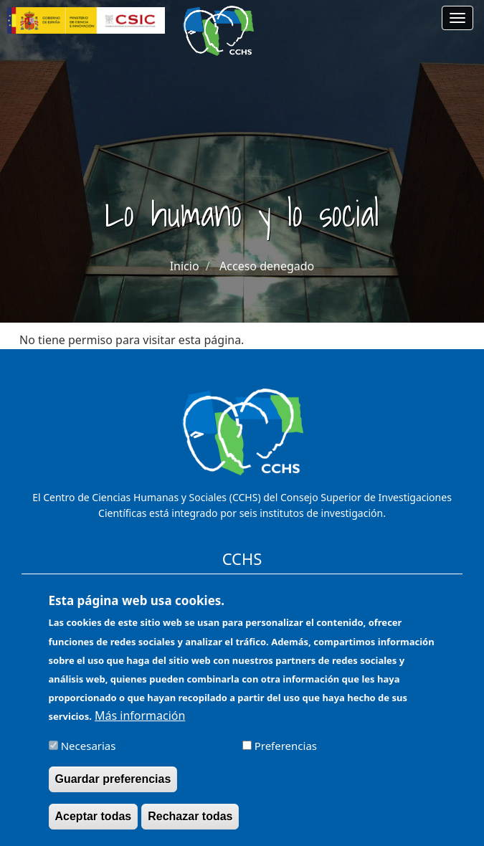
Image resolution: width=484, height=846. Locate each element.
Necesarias (88, 755)
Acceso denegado (266, 266)
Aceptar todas (93, 826)
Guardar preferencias (113, 788)
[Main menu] (457, 18)
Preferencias (286, 755)
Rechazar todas (190, 826)
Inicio (184, 266)
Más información (140, 725)
